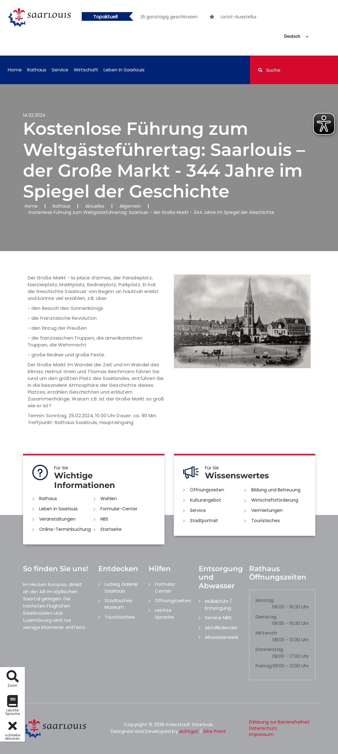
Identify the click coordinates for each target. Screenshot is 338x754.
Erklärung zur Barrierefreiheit (279, 722)
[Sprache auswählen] (289, 36)
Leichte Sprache (164, 613)
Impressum (261, 734)
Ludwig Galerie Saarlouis (121, 587)
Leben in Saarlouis (124, 69)
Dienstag (266, 616)
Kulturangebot (205, 500)
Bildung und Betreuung (275, 490)
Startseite (111, 529)
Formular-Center (118, 509)
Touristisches (265, 520)
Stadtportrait (204, 520)
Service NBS (218, 617)
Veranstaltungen (57, 519)
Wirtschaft (86, 69)
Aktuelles (94, 206)
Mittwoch (266, 633)
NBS (104, 519)
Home (15, 69)
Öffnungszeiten (207, 490)
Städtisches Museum (118, 603)
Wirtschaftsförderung (274, 500)
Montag (265, 600)
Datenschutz (263, 728)
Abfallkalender (221, 627)
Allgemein (130, 206)
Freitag (264, 665)
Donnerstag (269, 649)
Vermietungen (267, 510)
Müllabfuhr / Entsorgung (218, 604)
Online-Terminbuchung (65, 529)
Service (60, 69)
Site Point (214, 731)
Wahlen (108, 498)
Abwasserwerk (221, 637)
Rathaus (36, 69)
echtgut (188, 731)
